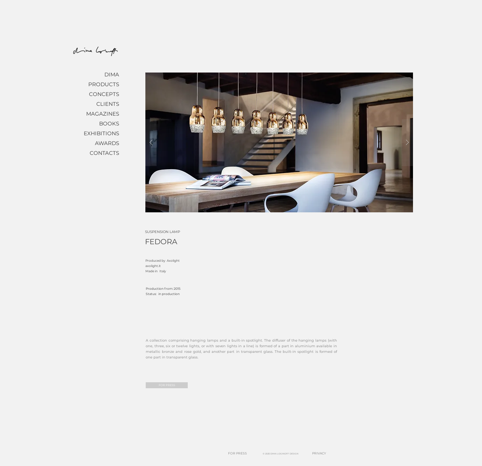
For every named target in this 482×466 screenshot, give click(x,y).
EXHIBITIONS (101, 133)
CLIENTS (107, 104)
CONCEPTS (104, 94)
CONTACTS (104, 153)
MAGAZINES (102, 113)
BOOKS (109, 123)
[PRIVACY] (319, 453)
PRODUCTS (103, 84)
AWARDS (107, 143)
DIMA (111, 74)
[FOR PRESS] (167, 385)
